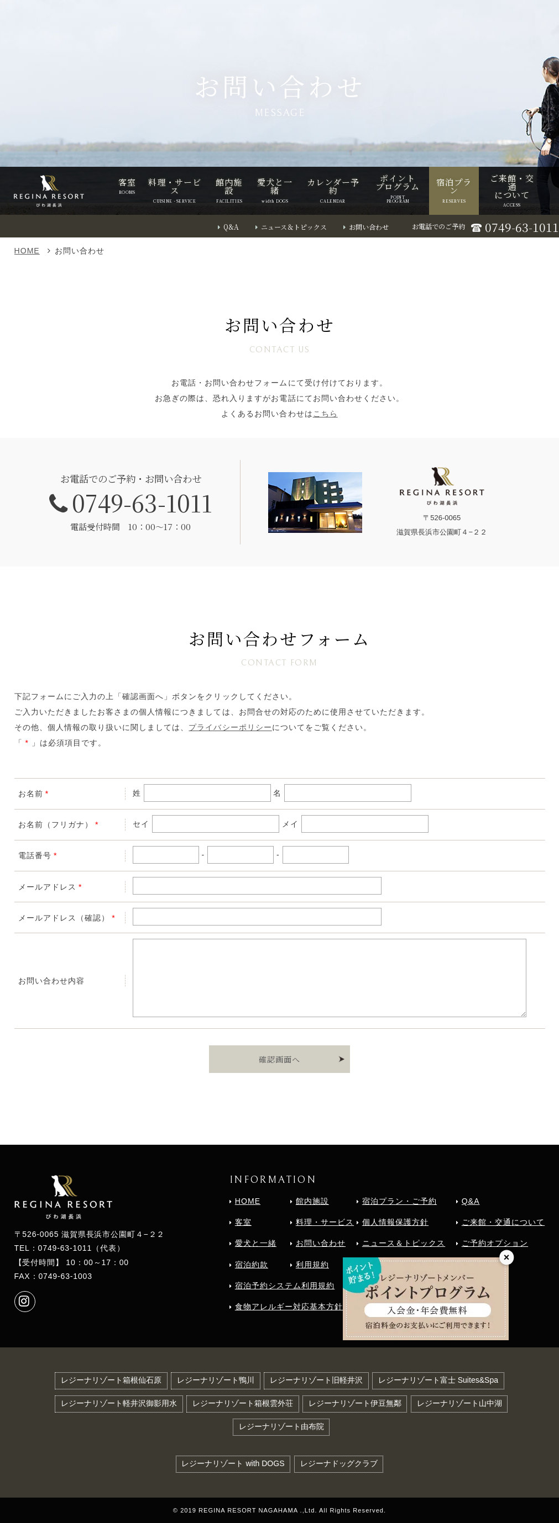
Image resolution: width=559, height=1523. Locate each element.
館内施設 (312, 1201)
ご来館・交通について (503, 1222)
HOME (27, 250)
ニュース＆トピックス (294, 227)
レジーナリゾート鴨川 (215, 1380)
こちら (325, 413)
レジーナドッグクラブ (339, 1463)
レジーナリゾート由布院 (281, 1426)
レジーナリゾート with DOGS (232, 1463)
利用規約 (312, 1264)
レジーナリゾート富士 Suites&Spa (438, 1380)
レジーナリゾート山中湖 (459, 1403)
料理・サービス (325, 1222)
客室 (243, 1222)
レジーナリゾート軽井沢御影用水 (119, 1403)
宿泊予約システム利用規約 (285, 1285)
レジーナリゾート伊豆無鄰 (355, 1403)
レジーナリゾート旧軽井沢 (316, 1380)
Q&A (231, 227)
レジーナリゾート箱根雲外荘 (242, 1403)
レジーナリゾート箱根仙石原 (111, 1380)
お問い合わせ (369, 227)
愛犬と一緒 (255, 1243)
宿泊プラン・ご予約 (399, 1201)
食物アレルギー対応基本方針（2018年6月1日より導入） (341, 1306)
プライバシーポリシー (230, 727)
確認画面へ (279, 1059)
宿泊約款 (251, 1264)
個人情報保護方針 (395, 1222)
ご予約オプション (495, 1243)
